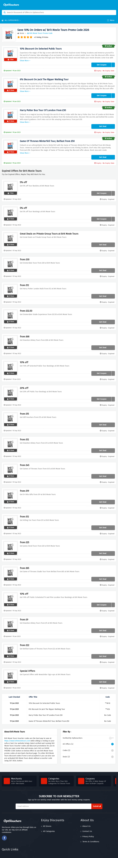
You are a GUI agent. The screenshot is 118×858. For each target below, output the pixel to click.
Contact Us (86, 824)
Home (20, 33)
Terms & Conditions (90, 834)
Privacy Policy (87, 829)
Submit (97, 799)
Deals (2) (88, 749)
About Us (85, 819)
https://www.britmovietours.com (17, 733)
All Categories (11, 20)
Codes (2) (88, 743)
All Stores (46, 819)
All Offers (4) (88, 737)
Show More (25, 59)
